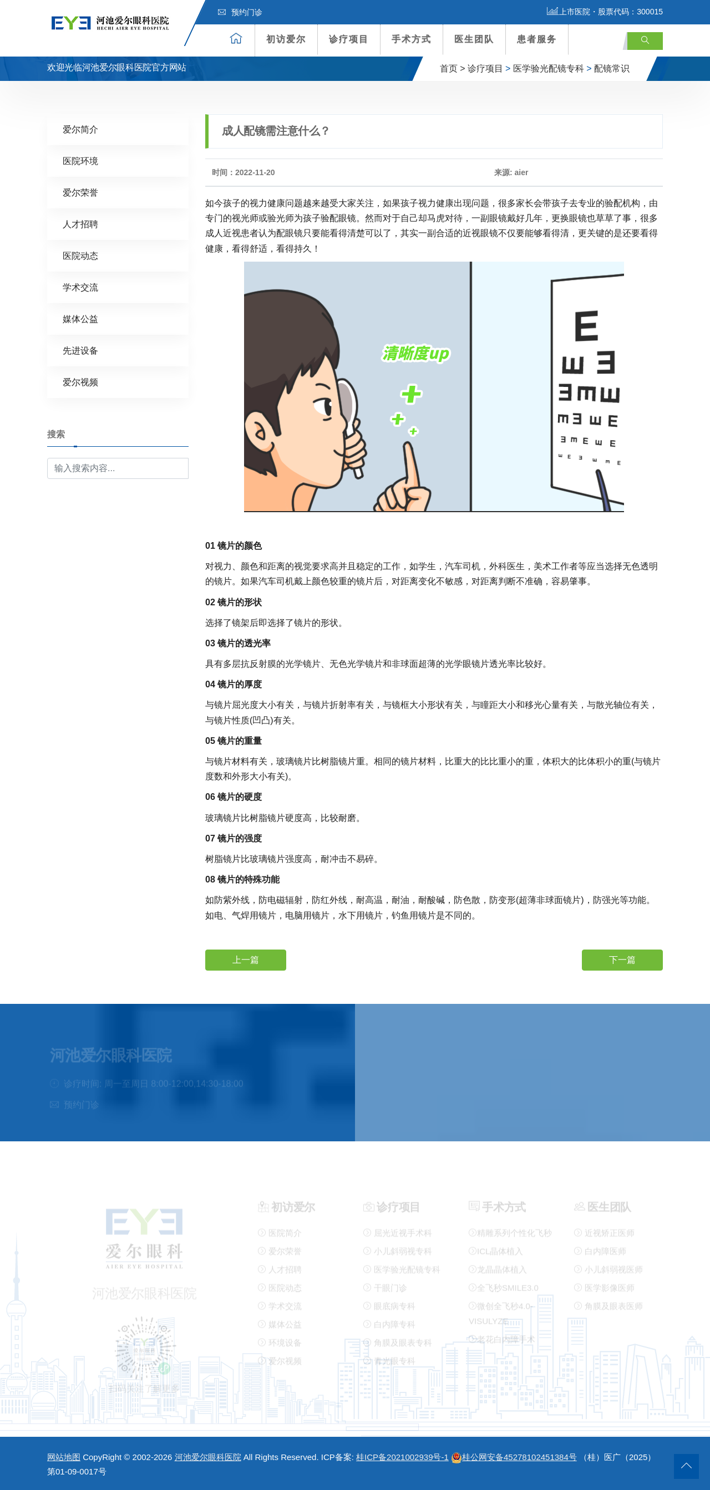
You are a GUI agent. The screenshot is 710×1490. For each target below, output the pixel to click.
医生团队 (474, 39)
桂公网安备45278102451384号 (514, 1457)
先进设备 (80, 350)
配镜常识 (612, 68)
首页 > (452, 68)
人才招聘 (80, 223)
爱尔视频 (80, 381)
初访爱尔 (286, 39)
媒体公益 (80, 318)
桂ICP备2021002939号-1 (402, 1457)
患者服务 (537, 39)
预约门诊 (240, 12)
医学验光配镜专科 (548, 68)
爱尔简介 (80, 129)
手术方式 (412, 39)
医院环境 (80, 160)
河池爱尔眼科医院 (208, 1457)
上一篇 (245, 959)
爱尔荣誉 (80, 192)
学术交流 (80, 287)
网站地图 (63, 1457)
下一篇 (622, 959)
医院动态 (80, 255)
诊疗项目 (349, 39)
